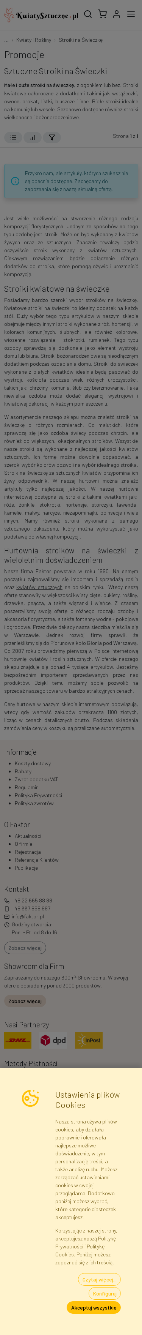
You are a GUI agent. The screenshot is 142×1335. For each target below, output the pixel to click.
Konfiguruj (105, 1293)
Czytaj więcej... (100, 1279)
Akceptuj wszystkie (94, 1307)
